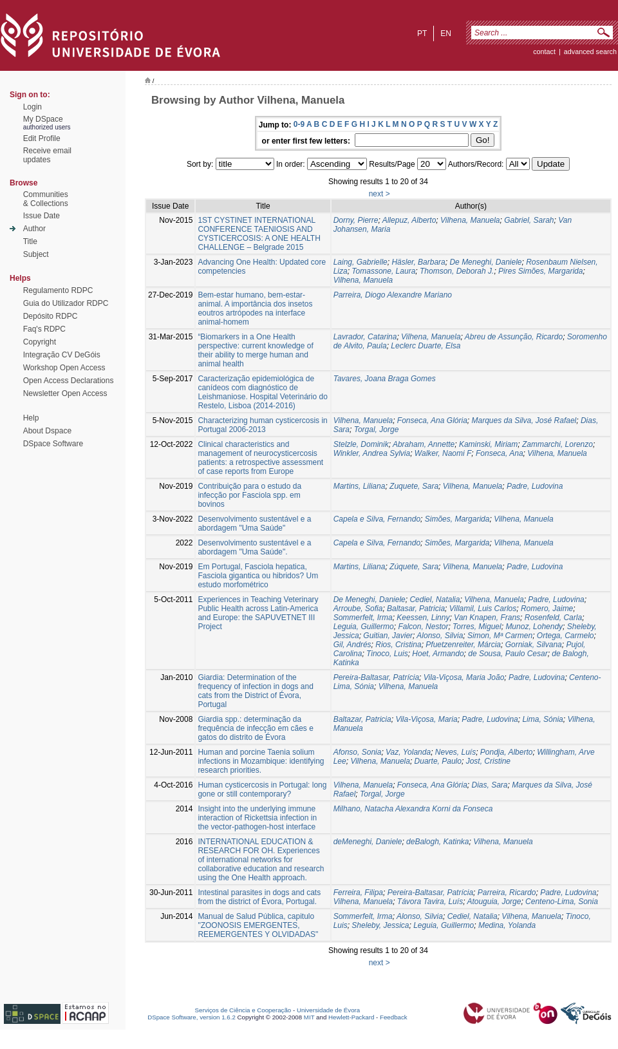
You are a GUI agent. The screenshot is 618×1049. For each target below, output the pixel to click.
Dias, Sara (489, 784)
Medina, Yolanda (507, 925)
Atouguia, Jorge (494, 901)
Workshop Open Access (64, 367)
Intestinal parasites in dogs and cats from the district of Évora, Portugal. (259, 897)
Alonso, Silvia (440, 635)
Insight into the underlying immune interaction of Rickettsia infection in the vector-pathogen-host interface (257, 817)
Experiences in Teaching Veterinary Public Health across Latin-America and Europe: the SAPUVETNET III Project (258, 613)
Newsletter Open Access (65, 393)
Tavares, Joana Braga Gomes (384, 378)
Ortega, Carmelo (565, 635)
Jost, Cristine (488, 761)
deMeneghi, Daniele (367, 841)
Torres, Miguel (477, 626)
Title (30, 241)
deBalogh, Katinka (437, 841)
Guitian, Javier (388, 635)
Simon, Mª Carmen (499, 635)
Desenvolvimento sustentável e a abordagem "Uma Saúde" (254, 524)
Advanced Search (590, 51)
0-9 (299, 124)
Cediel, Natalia (434, 599)
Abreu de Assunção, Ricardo (514, 336)
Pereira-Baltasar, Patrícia (376, 677)
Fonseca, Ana (499, 453)
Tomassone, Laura (383, 271)
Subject (36, 254)
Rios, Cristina (398, 644)
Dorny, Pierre (356, 220)
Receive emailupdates (47, 155)
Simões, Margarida (457, 519)
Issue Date (41, 215)
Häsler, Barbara (418, 262)
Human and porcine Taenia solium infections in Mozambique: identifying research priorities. (261, 761)
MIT (309, 1017)
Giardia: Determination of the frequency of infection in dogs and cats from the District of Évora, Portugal (255, 691)
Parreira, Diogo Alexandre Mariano (392, 294)
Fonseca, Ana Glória (432, 420)
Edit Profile (42, 138)
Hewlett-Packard (351, 1017)
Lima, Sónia (542, 719)
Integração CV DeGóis (61, 354)
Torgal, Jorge (376, 429)
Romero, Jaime (547, 608)
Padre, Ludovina (535, 486)
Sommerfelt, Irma (363, 617)
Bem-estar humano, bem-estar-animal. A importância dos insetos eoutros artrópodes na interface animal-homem (255, 308)
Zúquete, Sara (413, 566)
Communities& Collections (45, 199)
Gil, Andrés (352, 644)
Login (32, 106)
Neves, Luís (455, 752)
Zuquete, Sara (413, 486)
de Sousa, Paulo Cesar (507, 653)
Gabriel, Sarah (529, 220)
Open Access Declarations (68, 380)
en (445, 33)
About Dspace (47, 430)
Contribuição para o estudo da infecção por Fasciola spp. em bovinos (249, 495)
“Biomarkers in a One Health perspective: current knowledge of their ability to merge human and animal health (255, 350)
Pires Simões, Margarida (540, 271)
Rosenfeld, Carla (553, 617)
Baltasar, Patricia (416, 608)
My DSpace (43, 119)
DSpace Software (53, 443)
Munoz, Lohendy (534, 626)
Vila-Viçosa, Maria (426, 719)
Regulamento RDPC (58, 290)
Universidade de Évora (328, 1010)
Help (31, 417)
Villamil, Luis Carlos (482, 608)
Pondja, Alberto (506, 752)
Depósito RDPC (50, 316)
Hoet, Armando (438, 653)
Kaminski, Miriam (488, 444)
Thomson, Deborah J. (457, 271)
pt (422, 33)
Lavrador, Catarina (365, 336)
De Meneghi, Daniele (485, 262)
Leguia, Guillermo (363, 626)
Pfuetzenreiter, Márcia (463, 644)
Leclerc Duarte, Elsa (425, 345)
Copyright (39, 341)
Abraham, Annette (423, 444)
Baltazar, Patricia (362, 719)
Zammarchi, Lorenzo (557, 444)
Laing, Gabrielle (360, 262)
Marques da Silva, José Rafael (523, 420)
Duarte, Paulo (438, 761)
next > (379, 193)
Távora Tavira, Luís (430, 901)
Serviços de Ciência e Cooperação (243, 1010)
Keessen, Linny (423, 617)
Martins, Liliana (359, 486)
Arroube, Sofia (358, 608)
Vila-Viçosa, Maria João (464, 677)
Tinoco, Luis (387, 653)
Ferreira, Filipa (358, 892)
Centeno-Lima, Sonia (561, 901)
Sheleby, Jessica (380, 925)
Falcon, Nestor (423, 626)
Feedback (393, 1017)
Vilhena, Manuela (470, 220)
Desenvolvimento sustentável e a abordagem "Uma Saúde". (254, 547)
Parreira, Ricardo (507, 892)
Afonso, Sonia (357, 752)
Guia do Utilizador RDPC (66, 303)
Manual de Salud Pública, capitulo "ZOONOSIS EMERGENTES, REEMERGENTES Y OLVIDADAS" (258, 925)
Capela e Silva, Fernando (376, 519)
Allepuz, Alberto (409, 220)
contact (544, 51)
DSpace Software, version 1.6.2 (191, 1017)
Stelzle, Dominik (361, 444)
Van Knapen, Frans (487, 617)
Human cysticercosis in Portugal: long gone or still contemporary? (262, 789)
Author (34, 228)
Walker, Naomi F (443, 453)
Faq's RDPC (44, 329)
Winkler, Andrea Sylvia (372, 453)
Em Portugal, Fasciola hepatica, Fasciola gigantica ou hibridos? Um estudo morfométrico (258, 575)
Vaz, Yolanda (408, 752)
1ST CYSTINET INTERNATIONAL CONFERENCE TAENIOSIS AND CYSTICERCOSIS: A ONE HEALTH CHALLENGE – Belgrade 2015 (259, 234)
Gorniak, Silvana (533, 644)
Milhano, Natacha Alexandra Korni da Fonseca (413, 808)
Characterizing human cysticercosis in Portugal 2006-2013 (262, 425)
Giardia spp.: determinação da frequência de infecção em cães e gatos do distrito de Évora (255, 728)
